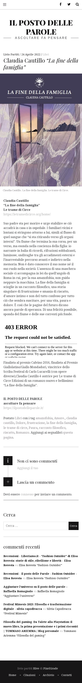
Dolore (20, 423)
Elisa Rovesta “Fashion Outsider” (40, 565)
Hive (36, 668)
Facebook (59, 4)
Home (12, 675)
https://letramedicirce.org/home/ (27, 214)
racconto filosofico (52, 428)
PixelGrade (50, 668)
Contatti (66, 675)
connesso (27, 494)
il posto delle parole (41, 26)
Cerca (76, 4)
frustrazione (36, 423)
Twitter (67, 4)
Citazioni (29, 675)
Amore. (59, 418)
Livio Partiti (11, 54)
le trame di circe (15, 428)
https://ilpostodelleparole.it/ (23, 408)
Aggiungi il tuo (27, 468)
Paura (33, 428)
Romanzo (22, 432)
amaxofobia (44, 418)
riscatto (8, 432)
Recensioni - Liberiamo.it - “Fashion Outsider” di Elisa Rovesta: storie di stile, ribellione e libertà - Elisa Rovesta (40, 561)
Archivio (48, 675)
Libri (46, 54)
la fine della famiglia (61, 423)
